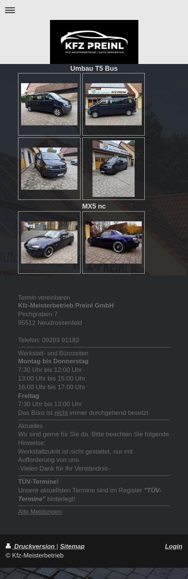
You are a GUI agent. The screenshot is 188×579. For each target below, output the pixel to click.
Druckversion (31, 546)
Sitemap (72, 546)
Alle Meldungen (40, 511)
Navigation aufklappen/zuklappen (94, 10)
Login (173, 546)
